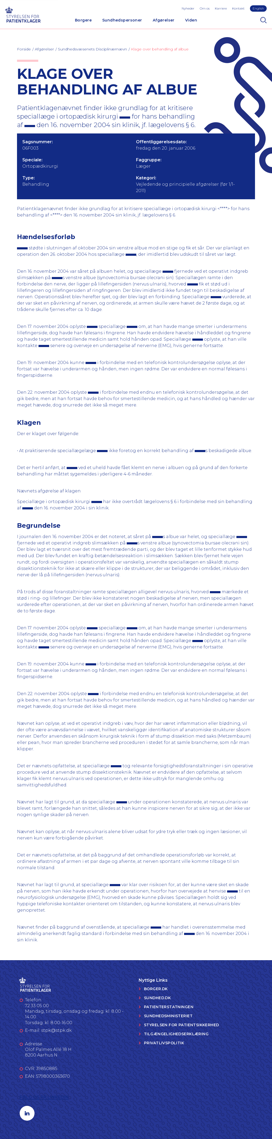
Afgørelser (164, 20)
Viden (191, 20)
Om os (205, 8)
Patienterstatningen (168, 1006)
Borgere (83, 20)
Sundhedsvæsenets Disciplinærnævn (92, 49)
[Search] (263, 20)
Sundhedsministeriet (168, 1016)
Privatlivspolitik (164, 1043)
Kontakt (238, 8)
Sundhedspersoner (122, 20)
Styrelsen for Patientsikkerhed (181, 1025)
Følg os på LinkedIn (44, 1097)
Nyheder (188, 8)
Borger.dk (156, 988)
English (258, 8)
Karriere (221, 8)
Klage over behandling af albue (160, 49)
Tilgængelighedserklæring (176, 1034)
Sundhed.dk (157, 997)
